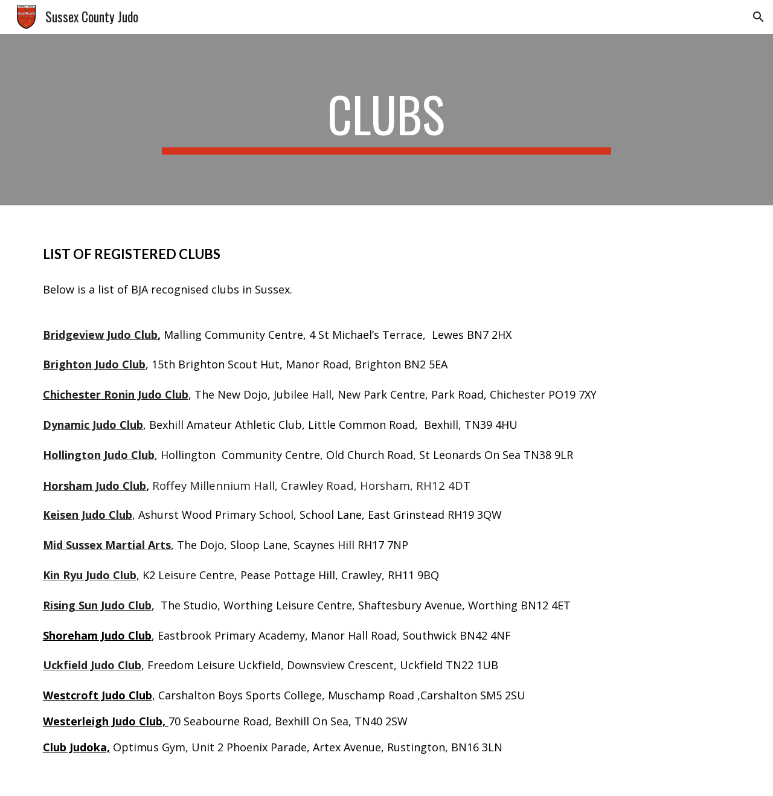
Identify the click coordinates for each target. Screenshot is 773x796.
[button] (758, 16)
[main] (386, 119)
